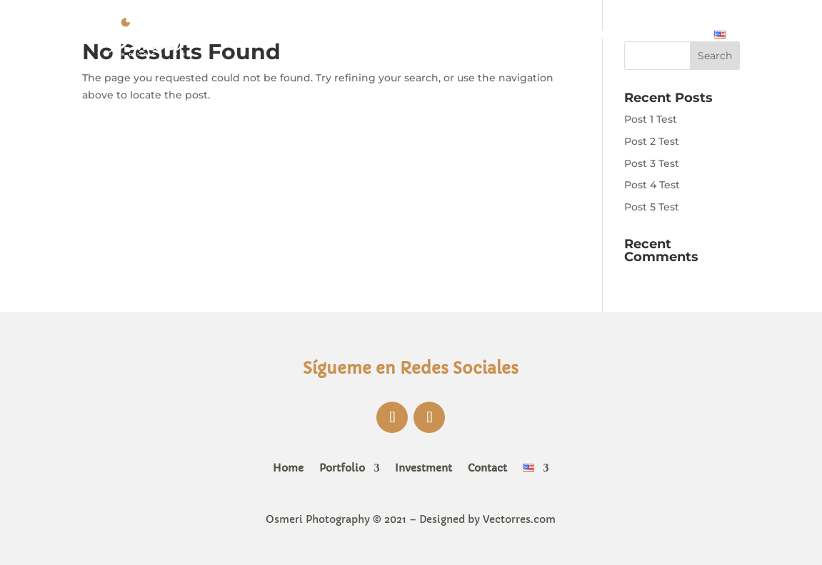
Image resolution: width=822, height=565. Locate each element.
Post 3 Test (651, 163)
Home (453, 34)
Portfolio (514, 34)
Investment (603, 34)
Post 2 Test (651, 141)
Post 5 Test (651, 206)
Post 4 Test (652, 184)
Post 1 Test (650, 119)
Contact (675, 34)
